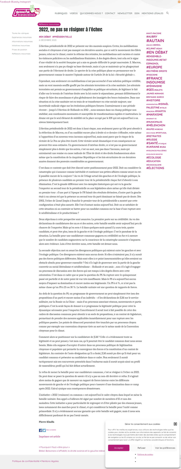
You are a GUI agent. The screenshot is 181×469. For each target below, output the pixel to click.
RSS (179, 2)
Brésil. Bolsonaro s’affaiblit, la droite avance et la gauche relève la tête (76, 450)
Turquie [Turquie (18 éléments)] (163, 143)
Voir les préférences (165, 448)
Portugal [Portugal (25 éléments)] (162, 132)
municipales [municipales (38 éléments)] (155, 121)
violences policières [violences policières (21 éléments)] (157, 151)
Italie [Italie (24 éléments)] (163, 108)
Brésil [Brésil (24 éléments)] (157, 45)
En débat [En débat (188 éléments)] (158, 52)
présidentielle (63, 36)
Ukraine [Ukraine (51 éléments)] (153, 146)
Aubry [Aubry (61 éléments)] (152, 36)
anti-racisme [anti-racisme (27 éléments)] (154, 33)
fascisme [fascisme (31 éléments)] (152, 74)
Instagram (25, 1)
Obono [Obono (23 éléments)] (159, 129)
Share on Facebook (40, 430)
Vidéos (74, 13)
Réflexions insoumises (21, 54)
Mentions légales (152, 13)
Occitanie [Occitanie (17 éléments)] (151, 133)
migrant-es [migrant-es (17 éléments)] (151, 118)
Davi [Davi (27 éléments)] (160, 48)
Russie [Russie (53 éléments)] (152, 139)
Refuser (142, 448)
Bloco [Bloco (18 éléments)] (150, 45)
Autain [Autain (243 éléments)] (156, 40)
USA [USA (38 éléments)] (163, 146)
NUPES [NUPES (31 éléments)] (151, 129)
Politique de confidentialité (25, 461)
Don (137, 13)
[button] (175, 424)
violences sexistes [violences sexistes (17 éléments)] (154, 154)
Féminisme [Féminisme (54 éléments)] (155, 86)
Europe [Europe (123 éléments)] (155, 67)
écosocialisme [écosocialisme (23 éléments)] (154, 165)
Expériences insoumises (22, 37)
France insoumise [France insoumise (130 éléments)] (155, 80)
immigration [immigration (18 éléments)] (153, 104)
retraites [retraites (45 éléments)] (154, 136)
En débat (46, 36)
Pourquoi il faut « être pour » (54, 447)
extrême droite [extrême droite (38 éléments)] (157, 71)
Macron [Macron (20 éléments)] (151, 111)
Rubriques (61, 13)
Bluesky (15, 1)
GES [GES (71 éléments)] (151, 89)
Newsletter (125, 13)
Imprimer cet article (49, 436)
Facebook (5, 1)
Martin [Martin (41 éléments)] (161, 111)
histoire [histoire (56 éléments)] (154, 100)
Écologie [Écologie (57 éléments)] (154, 157)
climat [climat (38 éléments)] (152, 48)
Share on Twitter (44, 430)
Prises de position (19, 49)
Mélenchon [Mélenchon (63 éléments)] (156, 125)
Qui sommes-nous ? (91, 13)
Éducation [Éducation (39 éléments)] (154, 161)
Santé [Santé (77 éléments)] (153, 143)
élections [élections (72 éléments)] (156, 168)
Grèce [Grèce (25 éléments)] (161, 97)
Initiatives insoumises (21, 45)
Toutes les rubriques (20, 33)
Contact (110, 13)
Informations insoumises (22, 41)
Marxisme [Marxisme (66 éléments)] (155, 114)
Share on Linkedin (51, 429)
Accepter (118, 448)
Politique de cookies (145, 454)
